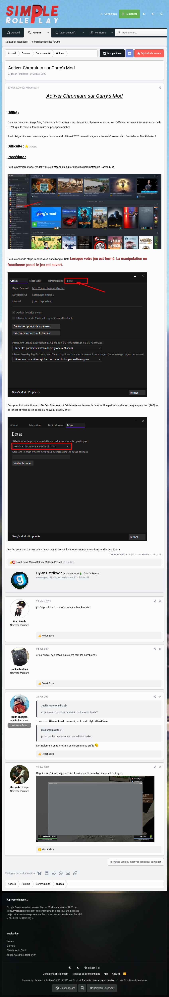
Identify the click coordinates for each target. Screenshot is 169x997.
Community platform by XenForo (51, 980)
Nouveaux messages (16, 42)
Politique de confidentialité (86, 973)
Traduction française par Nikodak (98, 980)
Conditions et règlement (55, 973)
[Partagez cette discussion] (160, 87)
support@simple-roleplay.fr (21, 955)
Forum (10, 941)
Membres (101, 32)
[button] (152, 14)
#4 (160, 696)
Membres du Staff (16, 950)
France (95, 573)
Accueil (16, 32)
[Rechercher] (161, 14)
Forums (37, 32)
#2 (160, 601)
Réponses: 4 (31, 87)
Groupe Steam (114, 53)
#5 (160, 767)
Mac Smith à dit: (50, 730)
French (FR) (92, 968)
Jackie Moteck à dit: (52, 705)
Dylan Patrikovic (19, 74)
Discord (11, 945)
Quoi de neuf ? (69, 32)
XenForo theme (127, 980)
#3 (160, 649)
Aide (106, 973)
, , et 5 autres (45, 562)
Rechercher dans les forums (45, 42)
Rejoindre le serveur (151, 53)
